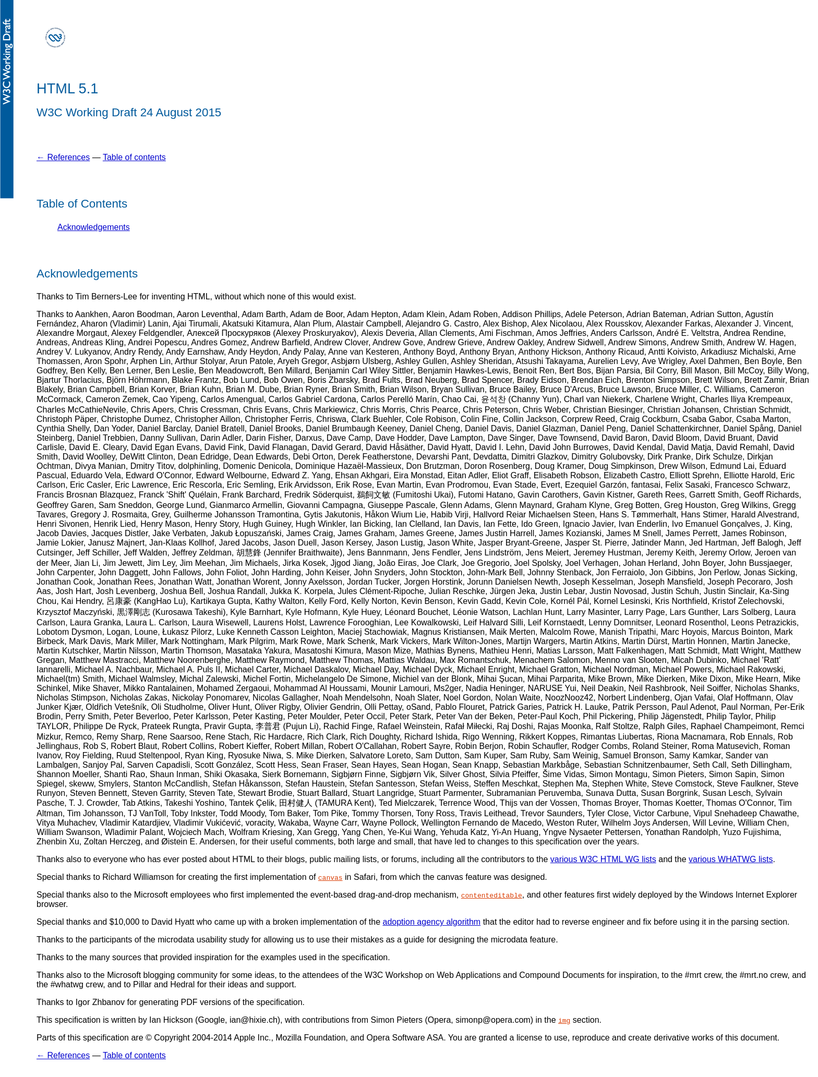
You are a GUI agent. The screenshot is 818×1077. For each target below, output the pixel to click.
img (564, 1020)
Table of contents (134, 157)
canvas (330, 877)
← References (63, 157)
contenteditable (491, 895)
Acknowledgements (93, 227)
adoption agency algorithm (432, 921)
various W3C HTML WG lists (603, 859)
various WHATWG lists (731, 859)
